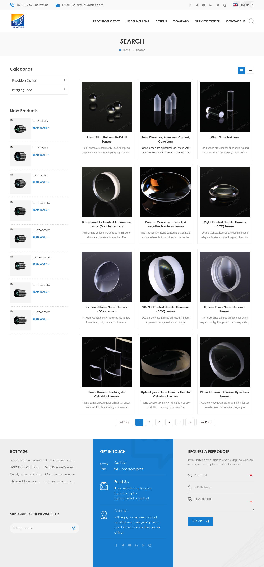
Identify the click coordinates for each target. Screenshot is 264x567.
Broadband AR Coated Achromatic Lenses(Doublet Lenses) (106, 224)
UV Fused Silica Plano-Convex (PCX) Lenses (107, 309)
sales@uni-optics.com (137, 485)
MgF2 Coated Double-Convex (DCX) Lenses (225, 224)
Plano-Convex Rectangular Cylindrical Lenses (106, 394)
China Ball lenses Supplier (25, 481)
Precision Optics (107, 21)
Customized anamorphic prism (60, 481)
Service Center (207, 21)
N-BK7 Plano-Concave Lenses (25, 467)
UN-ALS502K (40, 141)
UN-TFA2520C (41, 305)
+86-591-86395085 (131, 466)
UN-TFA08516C (42, 250)
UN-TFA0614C (41, 195)
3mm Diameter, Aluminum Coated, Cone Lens (165, 139)
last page (206, 422)
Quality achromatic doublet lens (25, 474)
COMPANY (181, 21)
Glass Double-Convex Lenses (60, 467)
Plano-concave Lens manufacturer (60, 460)
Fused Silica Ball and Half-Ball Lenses (106, 139)
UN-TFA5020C (41, 223)
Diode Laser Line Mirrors (25, 460)
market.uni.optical (137, 496)
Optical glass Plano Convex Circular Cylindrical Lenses (166, 394)
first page (124, 422)
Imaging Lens (138, 21)
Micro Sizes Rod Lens (224, 137)
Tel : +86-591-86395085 (29, 5)
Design (161, 21)
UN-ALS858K (40, 113)
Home (124, 49)
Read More (41, 120)
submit (200, 521)
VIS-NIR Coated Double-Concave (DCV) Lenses (165, 309)
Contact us (235, 21)
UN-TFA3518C (41, 277)
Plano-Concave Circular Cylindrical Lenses (224, 394)
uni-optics (131, 490)
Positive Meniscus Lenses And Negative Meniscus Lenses (165, 224)
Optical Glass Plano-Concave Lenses (225, 309)
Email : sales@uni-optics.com (79, 5)
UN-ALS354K (40, 168)
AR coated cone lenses (60, 474)
